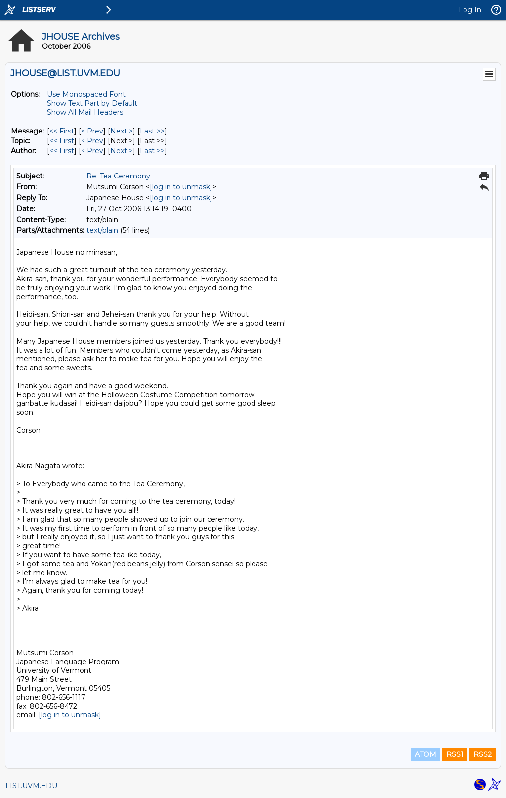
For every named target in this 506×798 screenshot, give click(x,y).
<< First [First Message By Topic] (61, 140)
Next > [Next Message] (121, 131)
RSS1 (455, 754)
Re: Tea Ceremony (118, 176)
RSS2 (482, 754)
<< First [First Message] (61, 131)
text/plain (102, 230)
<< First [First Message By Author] (61, 150)
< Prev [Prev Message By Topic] (92, 140)
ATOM (425, 754)
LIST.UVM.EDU (31, 785)
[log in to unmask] (181, 186)
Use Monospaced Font (86, 94)
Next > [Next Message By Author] (121, 150)
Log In (470, 9)
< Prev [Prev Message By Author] (92, 150)
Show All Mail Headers (85, 112)
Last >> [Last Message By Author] (152, 150)
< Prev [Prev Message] (92, 131)
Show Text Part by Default (92, 103)
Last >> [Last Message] (152, 131)
